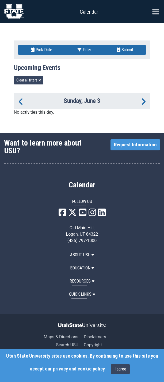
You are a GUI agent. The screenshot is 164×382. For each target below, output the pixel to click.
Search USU (67, 344)
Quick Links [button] (82, 294)
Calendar (82, 185)
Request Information (135, 145)
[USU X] (72, 214)
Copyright (93, 344)
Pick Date (41, 49)
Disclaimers (95, 336)
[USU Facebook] (62, 214)
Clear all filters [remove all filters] (28, 80)
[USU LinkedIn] (102, 214)
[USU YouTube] (82, 214)
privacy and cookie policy (78, 369)
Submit (125, 49)
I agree (120, 369)
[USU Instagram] (92, 214)
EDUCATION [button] (82, 267)
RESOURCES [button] (82, 281)
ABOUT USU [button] (82, 254)
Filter (84, 49)
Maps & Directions (61, 336)
